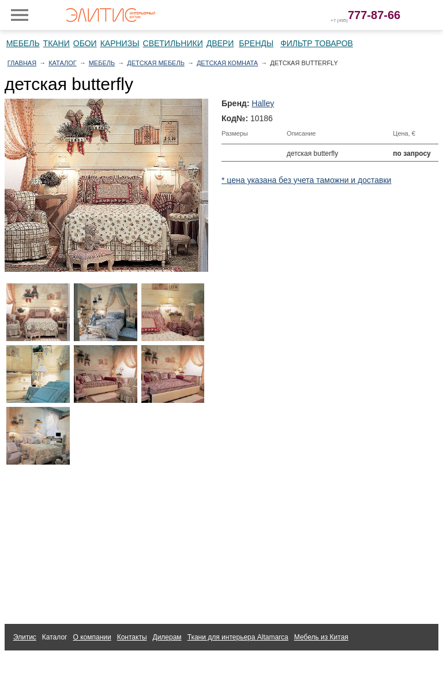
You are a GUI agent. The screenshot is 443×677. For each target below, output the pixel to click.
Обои (85, 43)
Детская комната (227, 62)
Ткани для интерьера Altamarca (237, 637)
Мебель (23, 43)
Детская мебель (156, 62)
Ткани (56, 43)
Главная (21, 62)
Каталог (62, 62)
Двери (220, 43)
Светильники (173, 43)
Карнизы (120, 43)
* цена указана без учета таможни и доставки (306, 180)
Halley (262, 103)
